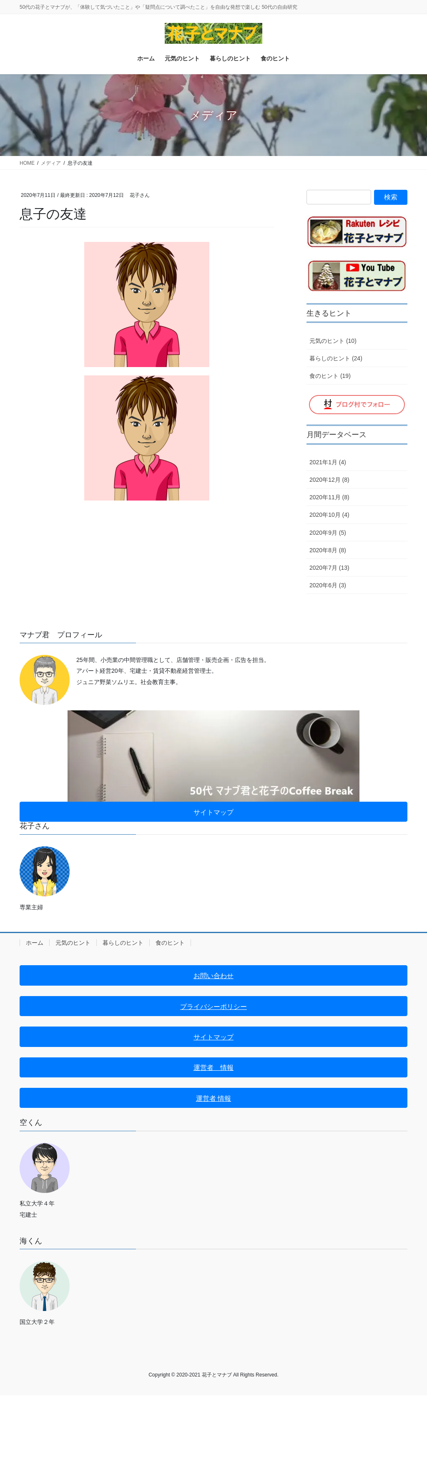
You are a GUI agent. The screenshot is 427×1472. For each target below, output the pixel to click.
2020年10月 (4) (329, 514)
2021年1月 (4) (327, 462)
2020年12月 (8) (329, 479)
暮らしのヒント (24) (335, 358)
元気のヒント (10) (333, 340)
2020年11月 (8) (329, 497)
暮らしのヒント (123, 942)
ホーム (34, 942)
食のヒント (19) (330, 375)
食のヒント (170, 942)
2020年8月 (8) (327, 550)
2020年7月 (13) (329, 567)
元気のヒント (72, 942)
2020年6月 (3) (327, 585)
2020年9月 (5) (327, 532)
